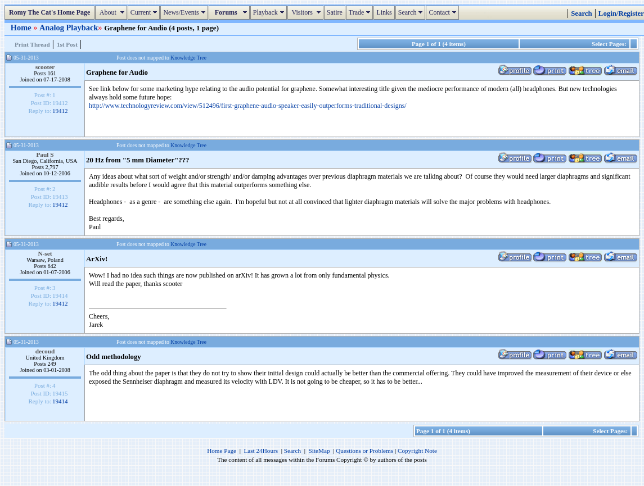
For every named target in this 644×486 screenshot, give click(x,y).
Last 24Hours (261, 450)
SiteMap (319, 450)
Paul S (44, 154)
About (112, 12)
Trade (361, 12)
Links (383, 12)
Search (412, 12)
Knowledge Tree (188, 57)
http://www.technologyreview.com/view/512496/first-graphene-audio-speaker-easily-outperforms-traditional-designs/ (248, 106)
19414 (60, 401)
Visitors (306, 12)
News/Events (185, 12)
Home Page (221, 450)
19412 (60, 110)
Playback (270, 12)
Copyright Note (417, 450)
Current (145, 12)
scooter (45, 66)
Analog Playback (68, 27)
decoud (45, 351)
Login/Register (621, 13)
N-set (45, 253)
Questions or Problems (364, 450)
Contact (443, 12)
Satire (335, 12)
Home (22, 27)
